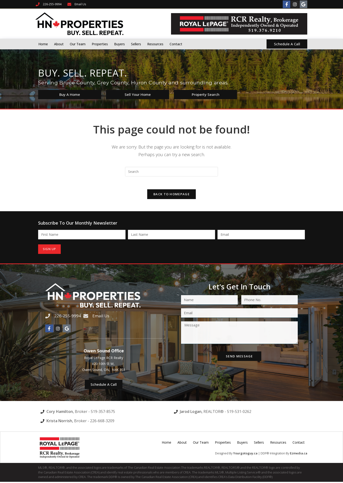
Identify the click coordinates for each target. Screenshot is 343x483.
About (59, 44)
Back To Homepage (171, 196)
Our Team (78, 44)
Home (43, 44)
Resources (155, 44)
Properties (100, 44)
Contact (176, 44)
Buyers (119, 44)
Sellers (136, 44)
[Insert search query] (171, 171)
